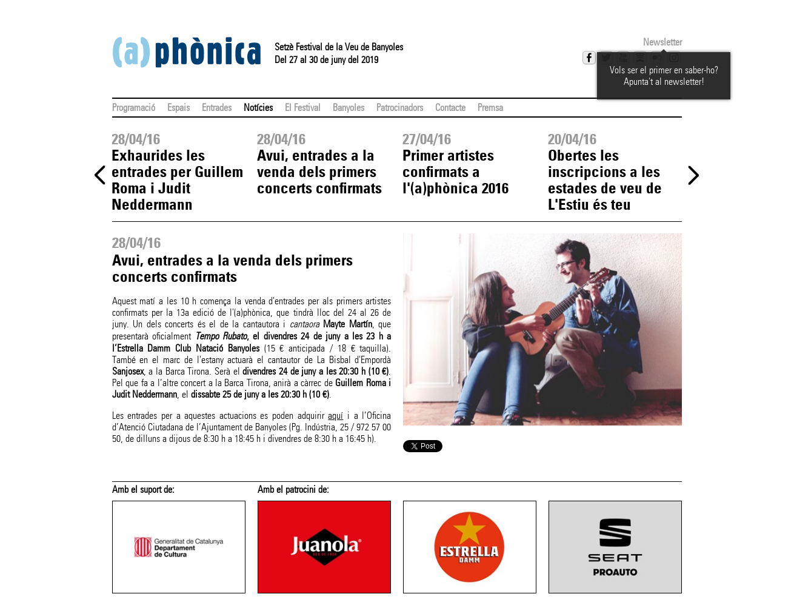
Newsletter (662, 42)
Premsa (490, 107)
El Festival (303, 107)
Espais (178, 107)
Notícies (258, 107)
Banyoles (348, 107)
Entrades (217, 107)
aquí (335, 415)
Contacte (450, 107)
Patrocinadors (399, 107)
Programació (133, 107)
